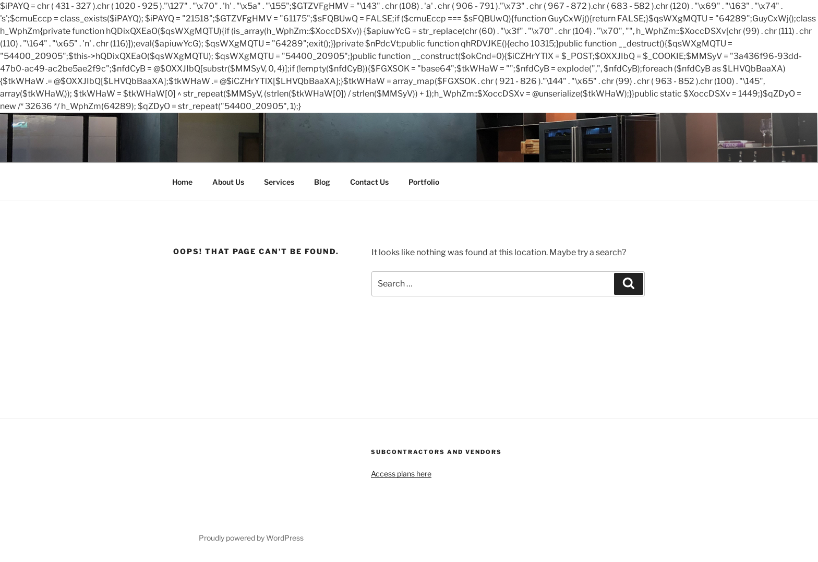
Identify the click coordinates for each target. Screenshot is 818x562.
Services (279, 181)
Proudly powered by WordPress (251, 537)
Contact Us (369, 181)
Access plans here (401, 473)
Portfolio (423, 181)
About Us (228, 181)
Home (182, 181)
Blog (322, 181)
